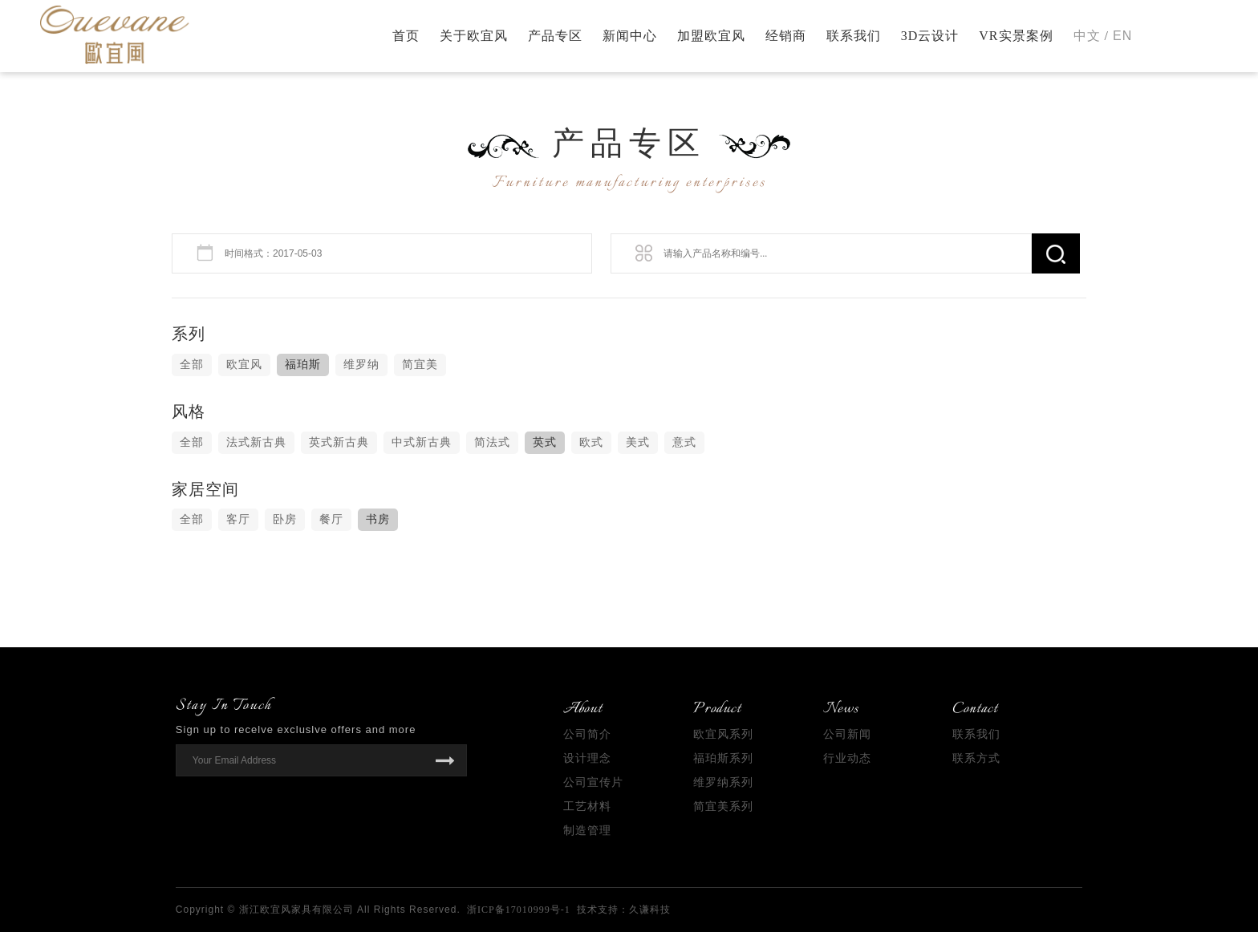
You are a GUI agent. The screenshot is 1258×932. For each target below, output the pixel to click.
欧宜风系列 (723, 734)
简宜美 (420, 365)
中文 (1087, 36)
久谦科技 (650, 909)
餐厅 (331, 519)
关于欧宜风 (474, 36)
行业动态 (847, 758)
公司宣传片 (593, 782)
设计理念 (587, 758)
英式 (545, 442)
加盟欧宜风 (711, 36)
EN (1122, 36)
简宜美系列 (723, 806)
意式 (684, 442)
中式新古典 (422, 442)
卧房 (285, 519)
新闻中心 (630, 36)
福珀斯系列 (723, 758)
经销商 (785, 36)
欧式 (591, 442)
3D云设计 (930, 36)
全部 (192, 365)
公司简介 (587, 734)
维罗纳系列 (723, 782)
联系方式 (976, 758)
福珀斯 (303, 365)
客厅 (238, 519)
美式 (638, 442)
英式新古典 (339, 442)
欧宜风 (244, 365)
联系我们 (853, 36)
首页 (406, 36)
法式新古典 (256, 442)
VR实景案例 (1016, 36)
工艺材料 (587, 806)
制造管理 (587, 831)
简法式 (492, 442)
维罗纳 (361, 365)
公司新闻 (847, 734)
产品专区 (555, 36)
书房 (378, 519)
